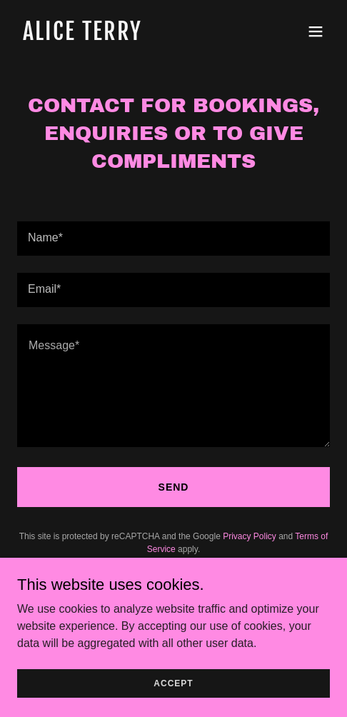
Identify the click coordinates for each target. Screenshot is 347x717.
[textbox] (173, 238)
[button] (315, 31)
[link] (127, 36)
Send (174, 487)
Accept (173, 683)
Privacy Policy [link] (249, 536)
